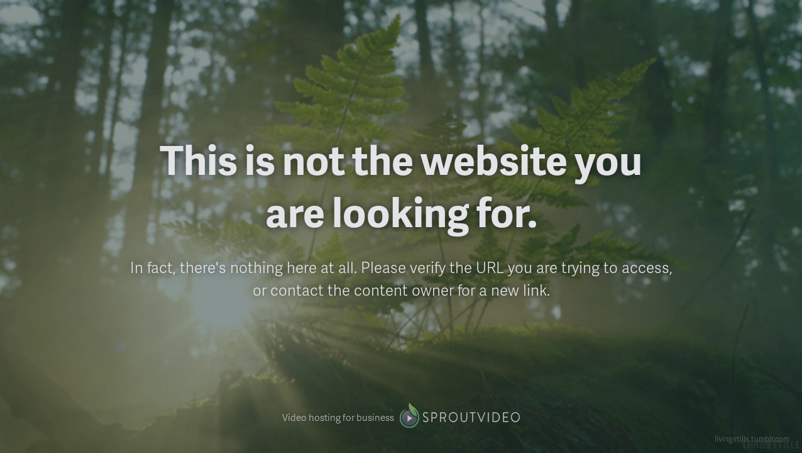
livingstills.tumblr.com (752, 438)
